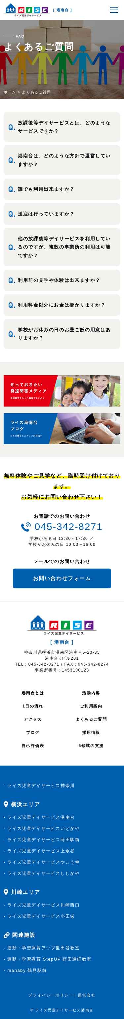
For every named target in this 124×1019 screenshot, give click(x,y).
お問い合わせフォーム (62, 578)
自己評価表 (32, 745)
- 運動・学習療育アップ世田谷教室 (42, 947)
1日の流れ (32, 706)
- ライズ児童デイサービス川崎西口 (42, 905)
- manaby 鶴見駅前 (25, 970)
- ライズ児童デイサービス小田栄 (39, 916)
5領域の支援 (90, 745)
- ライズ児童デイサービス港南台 (39, 817)
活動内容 (91, 693)
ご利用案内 (91, 706)
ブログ (33, 732)
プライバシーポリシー (50, 995)
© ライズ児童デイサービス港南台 (62, 1010)
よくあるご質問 (91, 719)
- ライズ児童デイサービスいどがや (42, 828)
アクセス (33, 719)
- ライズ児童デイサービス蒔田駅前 (42, 839)
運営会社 (87, 995)
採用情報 (91, 732)
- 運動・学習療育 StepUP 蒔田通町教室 (48, 959)
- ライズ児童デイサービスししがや (42, 873)
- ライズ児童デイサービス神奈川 (39, 785)
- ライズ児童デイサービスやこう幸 (42, 862)
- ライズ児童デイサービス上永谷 (39, 850)
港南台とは (32, 693)
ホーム (10, 92)
